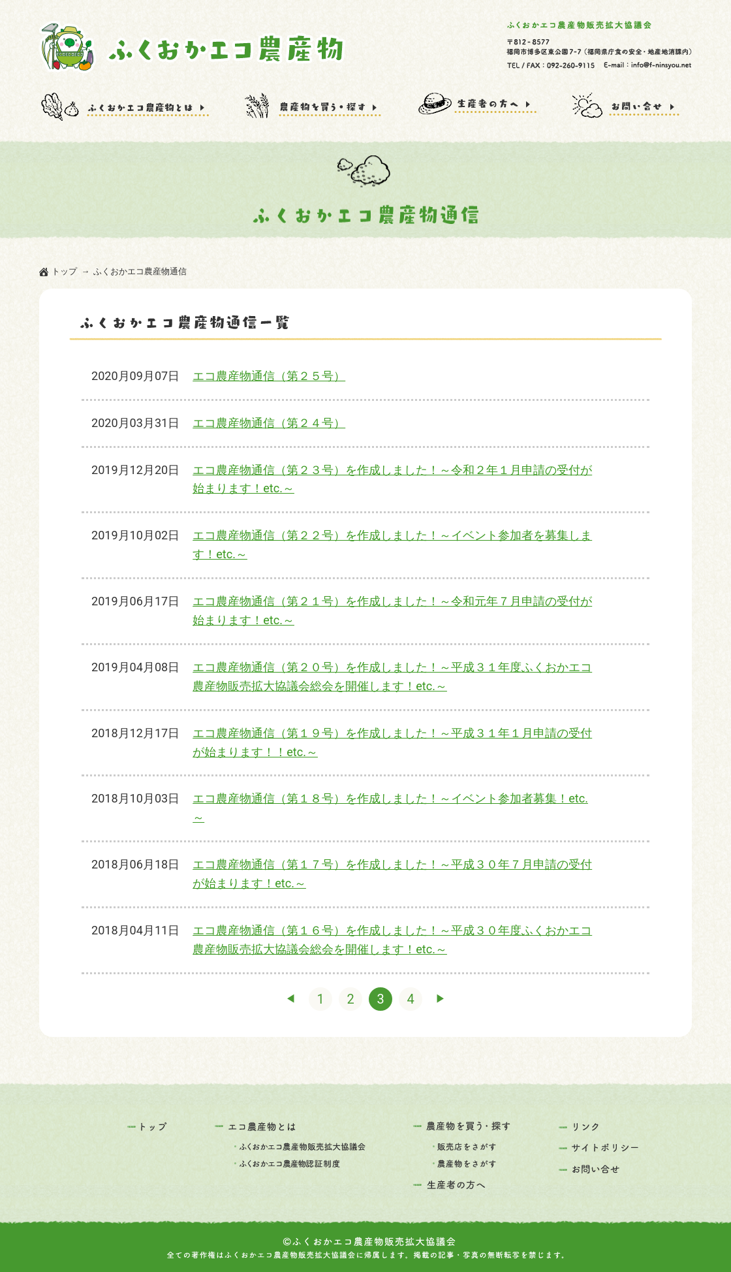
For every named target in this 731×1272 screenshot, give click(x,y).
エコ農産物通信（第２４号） (269, 423)
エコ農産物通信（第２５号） (269, 376)
